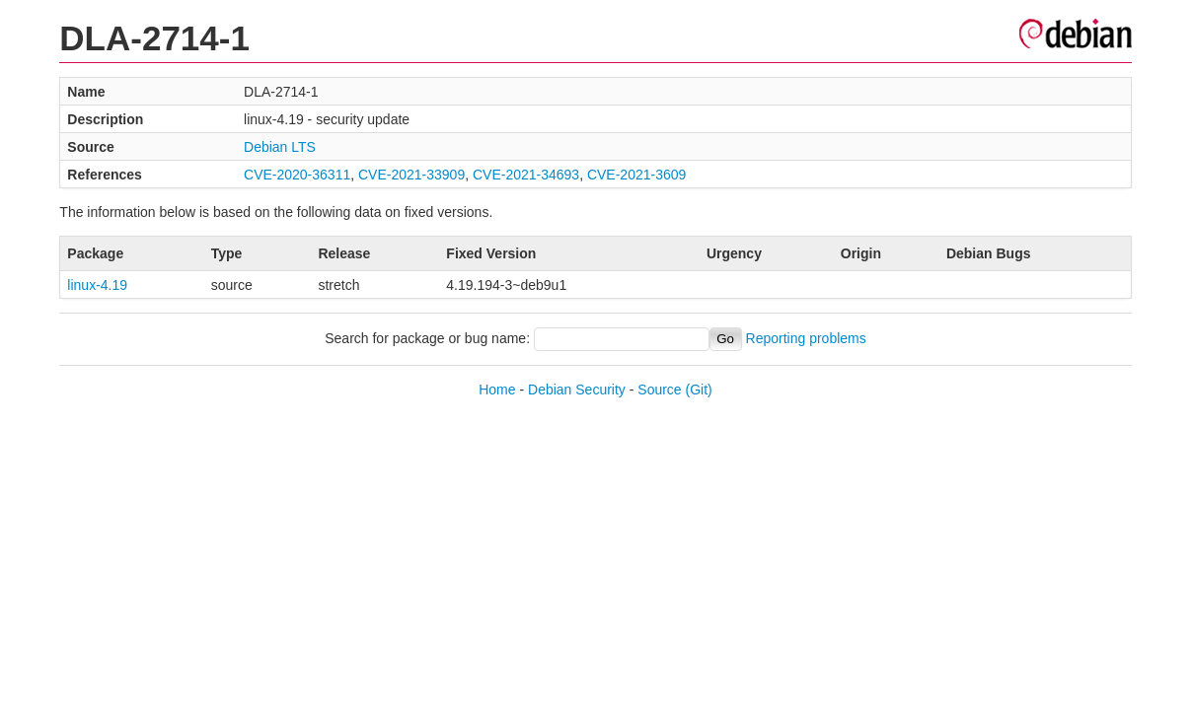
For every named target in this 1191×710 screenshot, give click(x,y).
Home (497, 389)
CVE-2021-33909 (411, 174)
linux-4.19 (97, 285)
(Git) (699, 389)
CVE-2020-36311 (297, 174)
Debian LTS (280, 147)
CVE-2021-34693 (526, 174)
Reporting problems (806, 338)
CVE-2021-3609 (636, 174)
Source (659, 389)
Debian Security (577, 389)
